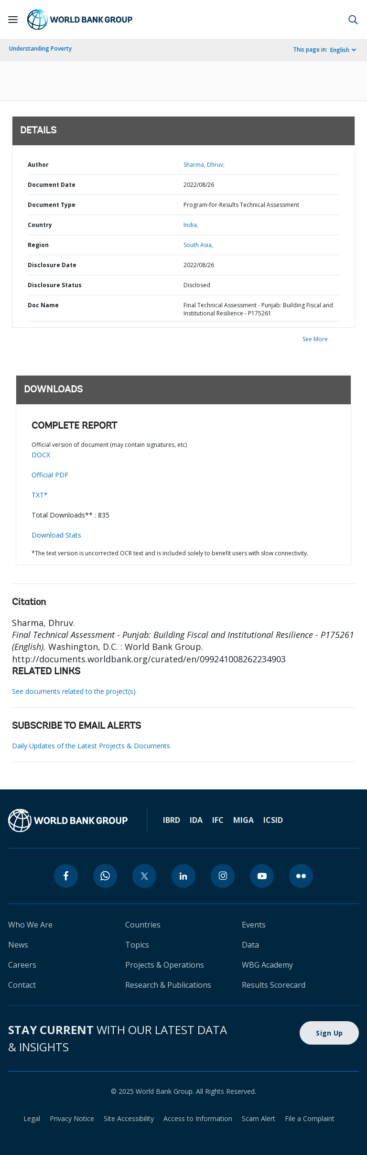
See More (315, 339)
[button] (353, 19)
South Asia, (198, 245)
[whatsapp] (105, 876)
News (18, 944)
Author (38, 165)
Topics (137, 944)
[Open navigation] (13, 19)
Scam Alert (258, 1118)
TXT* (40, 494)
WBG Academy (267, 965)
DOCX (41, 454)
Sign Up (329, 1032)
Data (250, 944)
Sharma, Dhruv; (204, 165)
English (339, 50)
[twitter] (144, 876)
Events (254, 924)
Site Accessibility (129, 1118)
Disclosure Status (55, 285)
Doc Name (43, 305)
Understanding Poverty (40, 48)
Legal (31, 1118)
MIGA (243, 820)
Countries (143, 924)
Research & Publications (168, 985)
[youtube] (262, 876)
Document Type (52, 205)
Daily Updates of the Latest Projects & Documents (91, 745)
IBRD (171, 820)
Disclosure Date (52, 265)
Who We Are (30, 924)
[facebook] (66, 876)
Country (40, 225)
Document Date (52, 185)
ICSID (273, 820)
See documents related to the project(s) (74, 691)
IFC (218, 820)
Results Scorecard (273, 985)
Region (38, 245)
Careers (22, 965)
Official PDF (50, 474)
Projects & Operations (164, 965)
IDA (196, 820)
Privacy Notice (72, 1118)
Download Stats (56, 535)
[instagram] (223, 876)
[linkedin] (183, 876)
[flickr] (301, 876)
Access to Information (197, 1118)
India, (191, 225)
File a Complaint (310, 1118)
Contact (22, 985)
